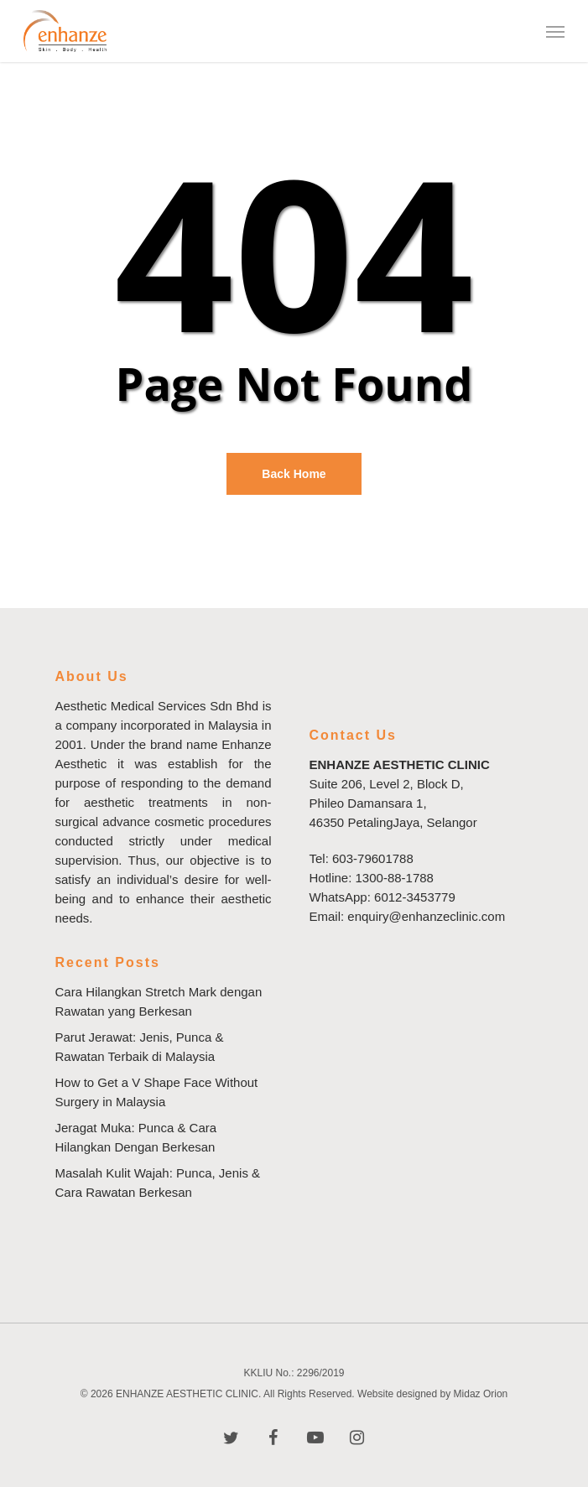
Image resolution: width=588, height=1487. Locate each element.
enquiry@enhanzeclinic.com (426, 916)
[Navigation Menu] (555, 31)
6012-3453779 (414, 897)
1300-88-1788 (395, 878)
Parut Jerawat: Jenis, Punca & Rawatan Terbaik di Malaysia (139, 1046)
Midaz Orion (481, 1394)
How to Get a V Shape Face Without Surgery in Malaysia (156, 1092)
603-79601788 (373, 858)
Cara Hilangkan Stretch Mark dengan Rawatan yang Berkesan (159, 1001)
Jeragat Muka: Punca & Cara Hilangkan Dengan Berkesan (136, 1137)
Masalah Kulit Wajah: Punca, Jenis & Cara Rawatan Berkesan (158, 1182)
